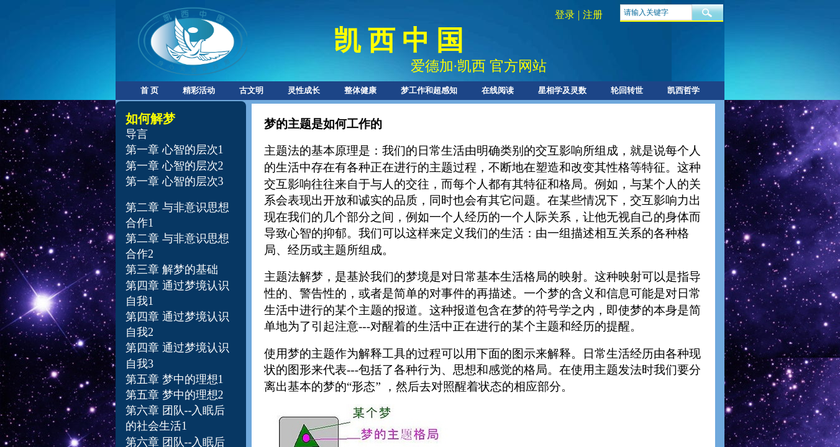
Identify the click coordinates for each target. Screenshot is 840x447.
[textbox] (656, 12)
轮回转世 (627, 90)
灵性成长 (304, 90)
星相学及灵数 (562, 90)
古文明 (251, 90)
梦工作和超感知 (429, 90)
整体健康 (360, 90)
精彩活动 (199, 90)
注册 (593, 14)
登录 (565, 14)
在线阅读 (498, 90)
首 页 (149, 90)
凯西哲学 (683, 90)
